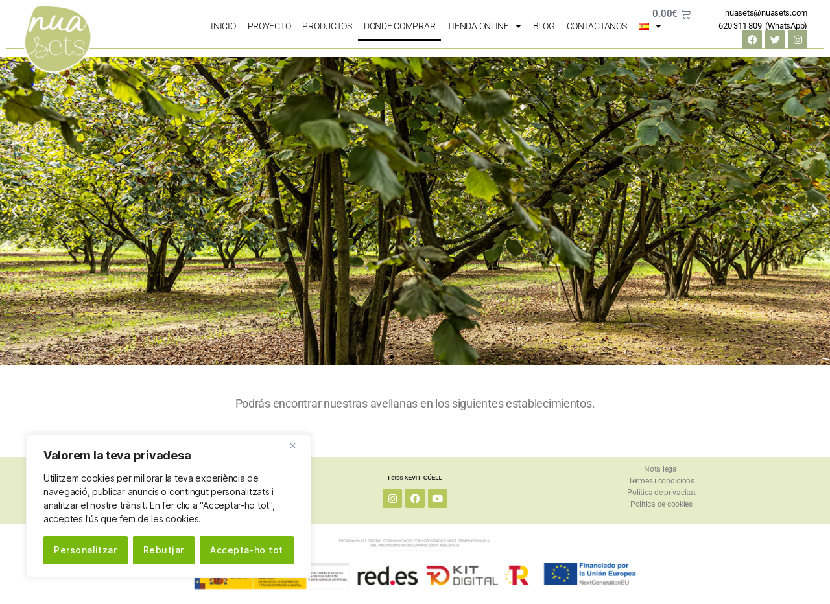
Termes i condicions (661, 480)
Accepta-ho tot (246, 549)
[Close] (297, 445)
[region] (168, 506)
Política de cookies (661, 504)
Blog (544, 26)
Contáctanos (597, 26)
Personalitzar (85, 549)
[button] (14, 211)
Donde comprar (400, 26)
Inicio (223, 26)
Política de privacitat (661, 492)
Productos (327, 26)
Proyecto (269, 26)
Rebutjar (163, 549)
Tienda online (484, 26)
